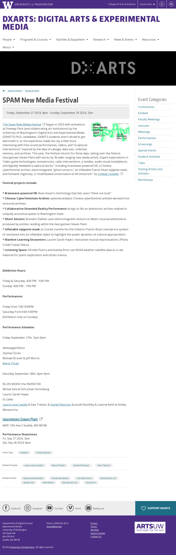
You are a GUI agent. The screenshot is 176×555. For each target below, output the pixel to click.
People (7, 39)
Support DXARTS (155, 508)
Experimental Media (33, 478)
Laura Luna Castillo (15, 404)
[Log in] (162, 4)
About (7, 47)
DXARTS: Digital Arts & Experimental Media (81, 23)
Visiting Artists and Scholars (150, 171)
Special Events (147, 150)
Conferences (146, 107)
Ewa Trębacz (104, 465)
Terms (94, 526)
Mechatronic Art (108, 478)
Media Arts (29, 482)
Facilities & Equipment (70, 39)
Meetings (144, 132)
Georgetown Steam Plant (23, 419)
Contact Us (96, 536)
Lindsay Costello (110, 174)
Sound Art (91, 482)
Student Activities (149, 156)
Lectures (143, 126)
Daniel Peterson (60, 404)
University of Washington (22, 547)
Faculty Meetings (149, 119)
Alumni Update (98, 533)
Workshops (145, 180)
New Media (48, 482)
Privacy (94, 523)
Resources (149, 39)
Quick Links (146, 4)
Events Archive (32, 90)
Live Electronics (84, 478)
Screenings (145, 144)
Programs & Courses (34, 39)
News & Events (124, 39)
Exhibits (24, 452)
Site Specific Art (69, 482)
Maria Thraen (58, 465)
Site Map (95, 529)
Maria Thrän (11, 363)
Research (99, 39)
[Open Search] (171, 4)
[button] (110, 131)
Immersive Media (60, 478)
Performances (43, 452)
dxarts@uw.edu (54, 526)
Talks (141, 163)
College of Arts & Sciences (122, 4)
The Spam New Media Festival (24, 124)
